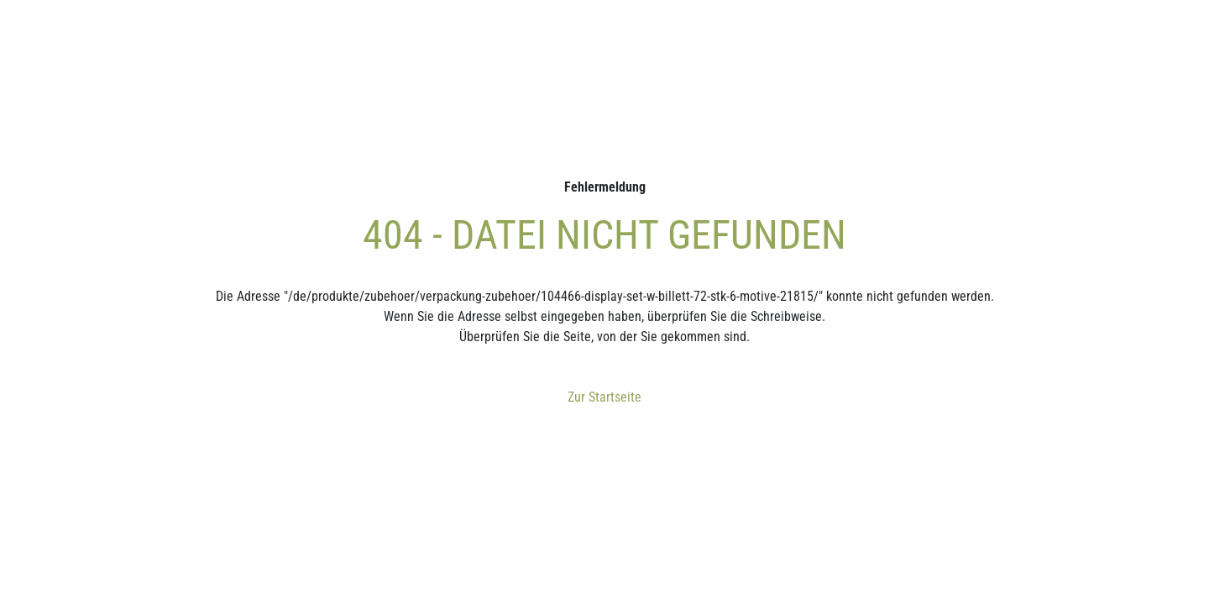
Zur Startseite (604, 397)
